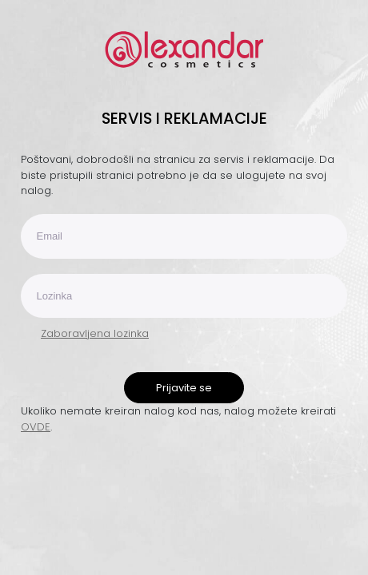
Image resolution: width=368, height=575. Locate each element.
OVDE (35, 426)
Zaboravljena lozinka (95, 333)
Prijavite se (184, 387)
